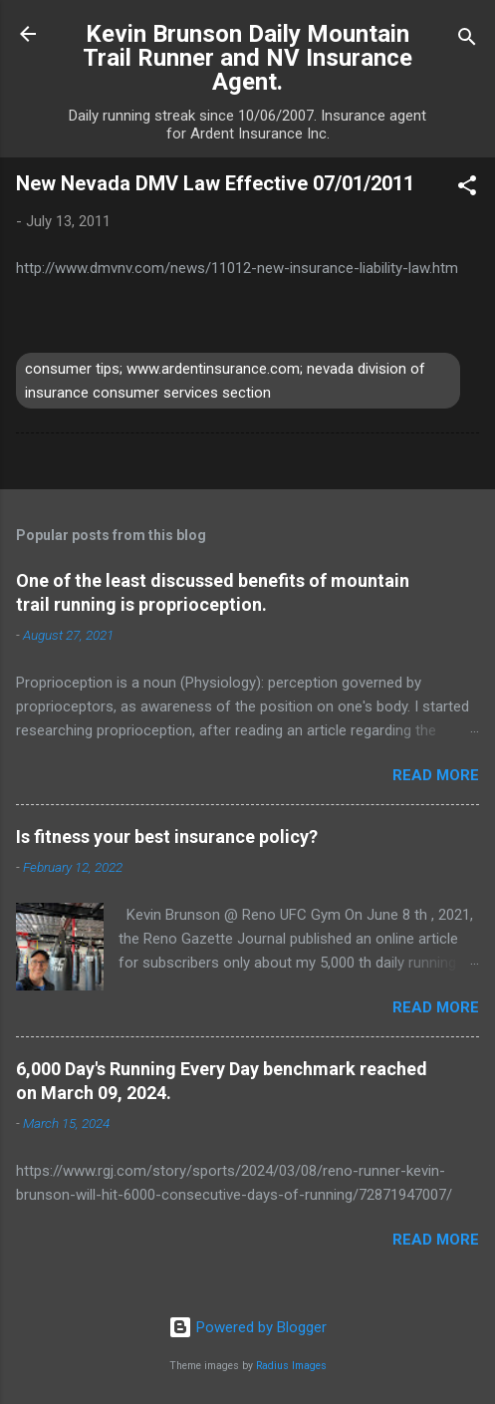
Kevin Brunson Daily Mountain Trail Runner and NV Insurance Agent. (247, 58)
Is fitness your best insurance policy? (167, 836)
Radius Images (291, 1365)
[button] (467, 188)
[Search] (467, 40)
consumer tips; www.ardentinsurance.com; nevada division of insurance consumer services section (225, 381)
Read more (435, 775)
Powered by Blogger (247, 1327)
